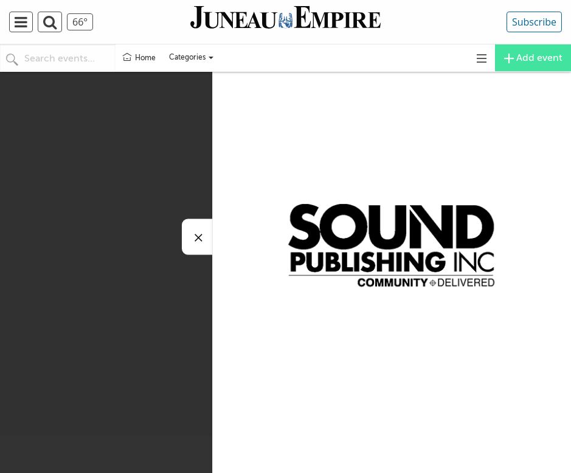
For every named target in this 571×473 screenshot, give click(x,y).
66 (80, 22)
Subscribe (534, 22)
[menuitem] (23, 22)
